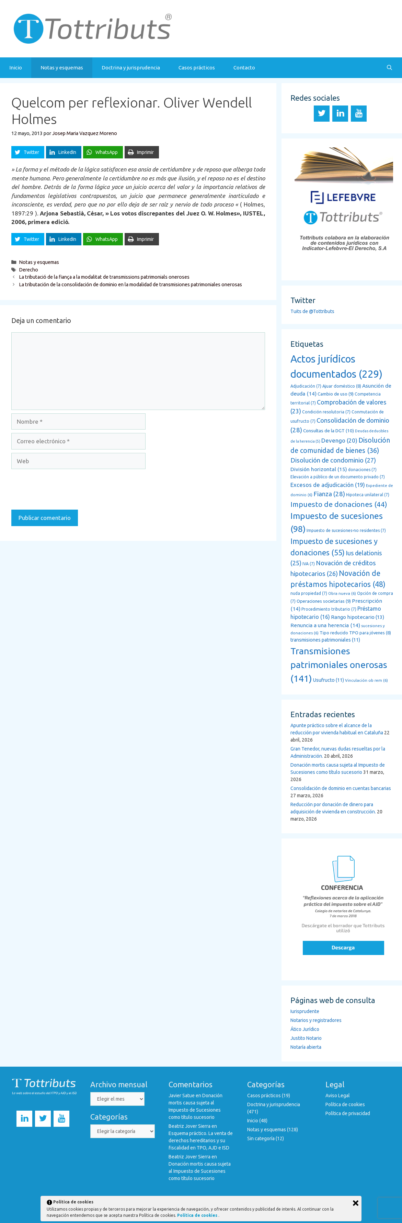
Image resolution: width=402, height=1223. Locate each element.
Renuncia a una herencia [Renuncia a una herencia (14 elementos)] (325, 625)
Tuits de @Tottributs (312, 311)
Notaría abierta (305, 1047)
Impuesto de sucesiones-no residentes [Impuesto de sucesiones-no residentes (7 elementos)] (346, 530)
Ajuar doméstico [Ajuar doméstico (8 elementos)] (341, 385)
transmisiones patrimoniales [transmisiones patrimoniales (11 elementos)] (325, 640)
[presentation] (63, 489)
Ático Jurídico (304, 1029)
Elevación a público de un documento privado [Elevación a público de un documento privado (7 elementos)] (337, 477)
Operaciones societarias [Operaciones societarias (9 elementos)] (324, 601)
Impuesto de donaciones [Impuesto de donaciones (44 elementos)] (338, 504)
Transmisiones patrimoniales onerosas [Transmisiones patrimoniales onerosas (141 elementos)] (338, 665)
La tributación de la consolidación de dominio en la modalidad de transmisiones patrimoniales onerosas (130, 284)
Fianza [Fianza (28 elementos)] (329, 494)
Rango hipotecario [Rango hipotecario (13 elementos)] (357, 617)
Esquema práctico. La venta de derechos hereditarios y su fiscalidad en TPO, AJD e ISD (201, 1140)
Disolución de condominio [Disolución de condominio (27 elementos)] (333, 460)
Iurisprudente (304, 1011)
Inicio (15, 67)
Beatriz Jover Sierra (189, 1126)
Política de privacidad (347, 1113)
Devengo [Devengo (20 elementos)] (339, 440)
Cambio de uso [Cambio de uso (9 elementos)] (336, 394)
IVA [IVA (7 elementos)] (308, 564)
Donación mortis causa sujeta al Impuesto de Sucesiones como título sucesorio (200, 1171)
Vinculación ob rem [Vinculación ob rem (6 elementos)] (366, 680)
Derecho (28, 270)
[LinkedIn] (340, 113)
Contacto (244, 67)
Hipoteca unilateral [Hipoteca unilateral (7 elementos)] (367, 494)
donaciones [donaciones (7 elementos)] (362, 469)
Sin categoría (261, 1138)
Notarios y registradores (316, 1020)
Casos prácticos (197, 67)
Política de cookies (345, 1104)
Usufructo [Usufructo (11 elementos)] (328, 680)
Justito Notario (306, 1038)
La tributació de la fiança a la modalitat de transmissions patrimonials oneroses (104, 277)
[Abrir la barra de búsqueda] (389, 67)
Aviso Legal (337, 1095)
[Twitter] (322, 113)
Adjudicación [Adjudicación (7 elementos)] (305, 386)
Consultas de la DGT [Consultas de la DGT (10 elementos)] (328, 430)
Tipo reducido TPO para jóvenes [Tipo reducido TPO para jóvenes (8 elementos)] (355, 632)
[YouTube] (359, 113)
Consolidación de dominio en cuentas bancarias (340, 788)
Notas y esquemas (62, 67)
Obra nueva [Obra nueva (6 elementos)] (342, 593)
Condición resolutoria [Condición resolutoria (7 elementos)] (326, 412)
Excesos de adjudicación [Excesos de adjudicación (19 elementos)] (327, 484)
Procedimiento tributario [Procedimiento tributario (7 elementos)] (328, 609)
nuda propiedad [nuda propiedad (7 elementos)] (308, 593)
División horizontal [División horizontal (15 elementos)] (318, 469)
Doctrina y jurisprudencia (131, 67)
